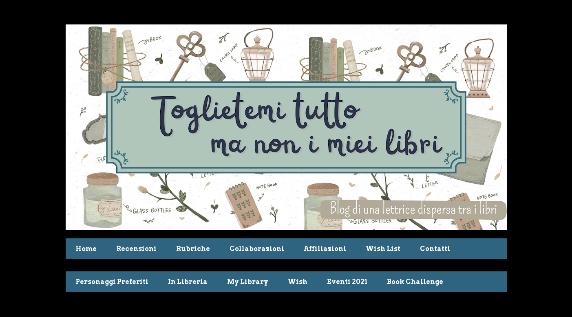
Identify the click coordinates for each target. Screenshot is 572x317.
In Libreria (188, 282)
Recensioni (136, 249)
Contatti (435, 249)
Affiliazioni (325, 249)
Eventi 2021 (347, 282)
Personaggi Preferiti (111, 282)
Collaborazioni (257, 249)
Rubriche (193, 249)
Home (86, 249)
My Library (247, 282)
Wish (297, 282)
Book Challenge (415, 282)
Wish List (383, 249)
